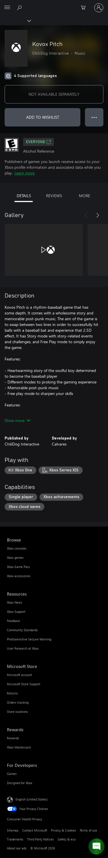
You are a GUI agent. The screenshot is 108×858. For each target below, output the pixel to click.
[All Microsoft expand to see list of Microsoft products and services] (7, 8)
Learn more (24, 173)
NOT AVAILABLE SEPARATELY (54, 94)
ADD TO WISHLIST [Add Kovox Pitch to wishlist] (42, 117)
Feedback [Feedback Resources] (13, 621)
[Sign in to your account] (99, 8)
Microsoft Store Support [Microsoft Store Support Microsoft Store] (23, 684)
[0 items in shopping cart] (85, 8)
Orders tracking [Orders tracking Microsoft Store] (18, 702)
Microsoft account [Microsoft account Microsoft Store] (19, 675)
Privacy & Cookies (63, 830)
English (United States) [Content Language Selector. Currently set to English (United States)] (32, 799)
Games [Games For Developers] (12, 774)
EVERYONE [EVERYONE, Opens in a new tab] (38, 142)
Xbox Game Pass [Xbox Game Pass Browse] (18, 567)
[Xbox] (15, 20)
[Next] (97, 215)
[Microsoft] (54, 4)
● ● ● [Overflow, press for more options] (94, 117)
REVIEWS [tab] (54, 195)
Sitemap (12, 830)
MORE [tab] (84, 195)
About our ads (16, 848)
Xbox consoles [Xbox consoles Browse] (16, 548)
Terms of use (88, 830)
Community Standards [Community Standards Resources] (22, 630)
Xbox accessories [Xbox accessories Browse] (19, 576)
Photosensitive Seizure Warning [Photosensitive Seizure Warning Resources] (29, 639)
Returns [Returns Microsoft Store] (12, 693)
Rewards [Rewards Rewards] (13, 738)
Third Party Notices (40, 839)
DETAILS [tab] (24, 195)
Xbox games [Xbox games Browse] (15, 557)
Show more (17, 420)
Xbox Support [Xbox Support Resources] (16, 611)
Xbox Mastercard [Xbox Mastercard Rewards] (19, 747)
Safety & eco (66, 839)
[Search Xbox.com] (20, 7)
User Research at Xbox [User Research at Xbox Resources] (23, 648)
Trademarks (15, 839)
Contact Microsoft (34, 830)
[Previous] (86, 215)
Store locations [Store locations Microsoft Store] (17, 711)
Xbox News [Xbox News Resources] (14, 602)
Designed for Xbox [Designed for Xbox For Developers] (19, 783)
